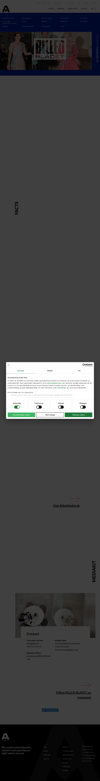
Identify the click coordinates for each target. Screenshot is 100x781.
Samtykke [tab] (20, 370)
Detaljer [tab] (50, 370)
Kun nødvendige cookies (21, 415)
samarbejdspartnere (54, 383)
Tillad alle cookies (78, 415)
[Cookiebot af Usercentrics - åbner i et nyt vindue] (83, 365)
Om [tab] (79, 370)
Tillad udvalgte (50, 415)
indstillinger (61, 387)
